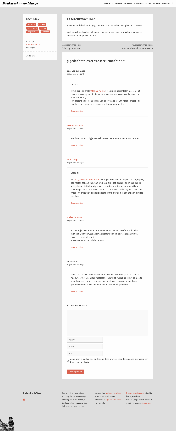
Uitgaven (118, 3)
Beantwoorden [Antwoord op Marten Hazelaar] (77, 145)
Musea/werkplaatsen (142, 3)
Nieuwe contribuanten (135, 393)
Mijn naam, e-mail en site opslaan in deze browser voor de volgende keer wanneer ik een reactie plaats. (109, 361)
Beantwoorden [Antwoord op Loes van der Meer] (77, 111)
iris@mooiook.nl (33, 44)
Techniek (156, 3)
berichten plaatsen (113, 393)
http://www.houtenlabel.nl (86, 179)
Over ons (166, 3)
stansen (46, 32)
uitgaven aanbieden (113, 400)
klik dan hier (146, 403)
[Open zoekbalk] (172, 3)
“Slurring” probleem (71, 47)
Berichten (108, 3)
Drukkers (128, 3)
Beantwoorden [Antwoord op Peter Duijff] (77, 203)
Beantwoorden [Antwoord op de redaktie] (77, 291)
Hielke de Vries (74, 217)
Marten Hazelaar (75, 125)
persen (43, 28)
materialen (32, 28)
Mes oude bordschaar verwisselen (137, 47)
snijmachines (33, 32)
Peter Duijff (72, 159)
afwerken (31, 25)
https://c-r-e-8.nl (97, 91)
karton (42, 25)
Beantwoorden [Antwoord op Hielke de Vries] (77, 247)
